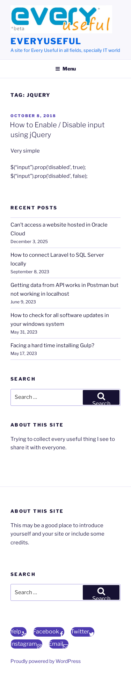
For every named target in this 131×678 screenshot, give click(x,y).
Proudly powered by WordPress (45, 661)
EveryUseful (45, 41)
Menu (65, 69)
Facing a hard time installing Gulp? (52, 345)
